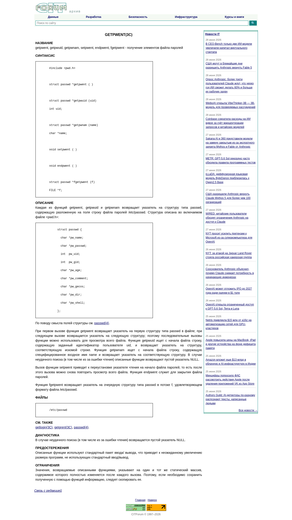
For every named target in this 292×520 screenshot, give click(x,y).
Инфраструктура (186, 17)
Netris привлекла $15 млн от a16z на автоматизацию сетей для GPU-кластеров (229, 324)
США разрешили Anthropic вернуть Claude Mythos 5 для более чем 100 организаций (228, 198)
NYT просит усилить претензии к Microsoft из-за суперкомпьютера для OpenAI (229, 237)
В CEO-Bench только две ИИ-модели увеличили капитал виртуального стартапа (229, 48)
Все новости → (248, 410)
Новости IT (212, 34)
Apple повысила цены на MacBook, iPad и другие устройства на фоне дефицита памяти (231, 344)
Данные (53, 17)
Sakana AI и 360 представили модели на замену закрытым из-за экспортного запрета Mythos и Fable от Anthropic (230, 142)
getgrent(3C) (63, 427)
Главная (140, 500)
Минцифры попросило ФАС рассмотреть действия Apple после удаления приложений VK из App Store (230, 379)
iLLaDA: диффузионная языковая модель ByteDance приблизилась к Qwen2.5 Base (227, 178)
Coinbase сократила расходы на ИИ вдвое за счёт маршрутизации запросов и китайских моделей (228, 123)
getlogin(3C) (44, 427)
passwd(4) (101, 323)
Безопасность (138, 17)
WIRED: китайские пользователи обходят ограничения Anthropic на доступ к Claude (227, 217)
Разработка (93, 17)
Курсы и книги (234, 17)
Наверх (152, 500)
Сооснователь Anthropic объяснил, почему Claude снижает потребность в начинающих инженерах (230, 273)
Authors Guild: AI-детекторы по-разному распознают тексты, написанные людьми (230, 399)
